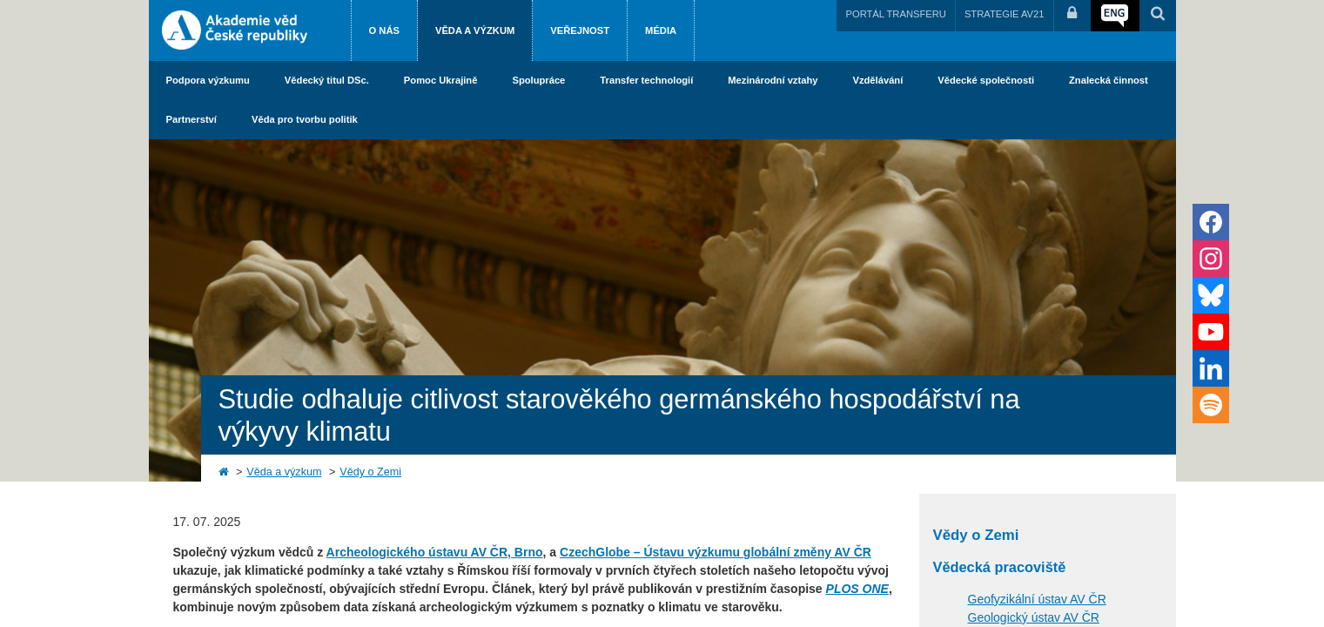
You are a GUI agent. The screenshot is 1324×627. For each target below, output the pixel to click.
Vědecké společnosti (986, 80)
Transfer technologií (646, 80)
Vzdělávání (877, 80)
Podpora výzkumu (208, 80)
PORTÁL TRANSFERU (895, 14)
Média (660, 30)
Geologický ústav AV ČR (1033, 617)
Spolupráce (538, 80)
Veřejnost (579, 30)
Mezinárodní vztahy (772, 80)
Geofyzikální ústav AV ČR (1037, 599)
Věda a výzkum (474, 30)
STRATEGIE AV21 (1004, 14)
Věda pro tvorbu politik (305, 119)
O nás (384, 30)
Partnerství (191, 119)
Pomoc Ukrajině (441, 80)
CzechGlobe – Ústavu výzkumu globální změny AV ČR (715, 552)
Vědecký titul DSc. (327, 80)
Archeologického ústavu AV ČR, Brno (434, 552)
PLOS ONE (857, 589)
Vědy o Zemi (370, 472)
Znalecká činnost (1108, 80)
